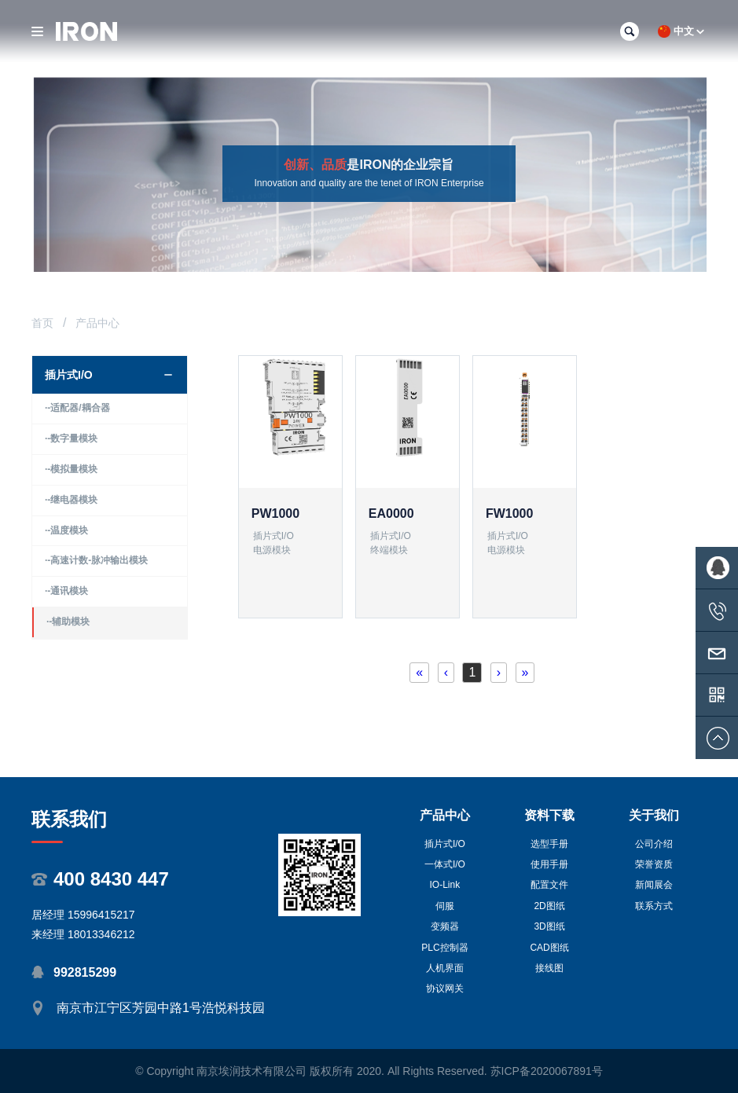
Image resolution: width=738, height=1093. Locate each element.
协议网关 (445, 988)
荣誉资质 (654, 864)
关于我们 (654, 815)
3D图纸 (549, 926)
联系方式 (654, 905)
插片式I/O (444, 843)
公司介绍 (654, 843)
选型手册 (549, 843)
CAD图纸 (549, 947)
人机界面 (445, 968)
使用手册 (549, 864)
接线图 (549, 968)
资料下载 (549, 815)
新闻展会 (654, 884)
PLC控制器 (444, 947)
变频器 (445, 926)
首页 (42, 323)
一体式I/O (444, 864)
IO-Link (445, 884)
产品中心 (445, 815)
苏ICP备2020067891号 (546, 1071)
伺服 (444, 905)
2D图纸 (549, 905)
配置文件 (549, 884)
